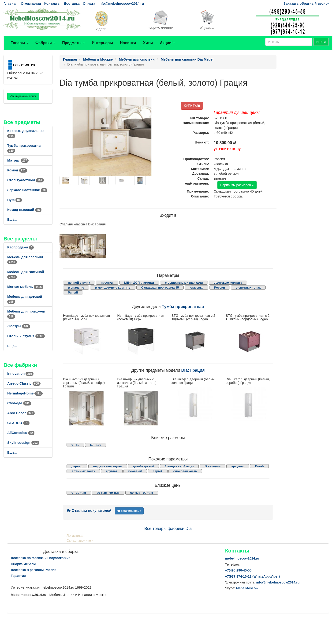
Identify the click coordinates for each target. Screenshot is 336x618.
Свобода (19, 403)
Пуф (14, 200)
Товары (19, 43)
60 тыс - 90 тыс (141, 492)
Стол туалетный (25, 180)
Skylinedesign (23, 442)
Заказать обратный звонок (306, 3)
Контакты (52, 3)
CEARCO (18, 423)
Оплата (89, 3)
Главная (11, 3)
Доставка (71, 3)
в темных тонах (83, 471)
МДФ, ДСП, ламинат (139, 282)
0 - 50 (75, 445)
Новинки (128, 43)
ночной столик (79, 282)
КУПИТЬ (192, 106)
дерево (76, 466)
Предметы (73, 43)
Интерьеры (102, 43)
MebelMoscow (247, 588)
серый (158, 471)
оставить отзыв (129, 511)
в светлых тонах (248, 287)
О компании (31, 3)
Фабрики (45, 43)
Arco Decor (21, 413)
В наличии (212, 466)
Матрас (18, 160)
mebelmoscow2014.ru (242, 558)
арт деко (237, 466)
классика (196, 287)
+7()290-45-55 (238, 570)
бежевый (135, 471)
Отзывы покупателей (89, 511)
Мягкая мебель (25, 287)
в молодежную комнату (113, 287)
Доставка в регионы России (33, 570)
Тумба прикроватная (183, 306)
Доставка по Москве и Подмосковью (41, 558)
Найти (321, 42)
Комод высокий (24, 210)
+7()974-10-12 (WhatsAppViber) (252, 576)
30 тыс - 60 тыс (108, 492)
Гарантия (18, 576)
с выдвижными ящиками (184, 282)
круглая (112, 471)
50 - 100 (95, 445)
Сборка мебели (23, 564)
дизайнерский (143, 466)
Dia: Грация (193, 370)
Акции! (167, 43)
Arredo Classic (24, 383)
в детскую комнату (228, 282)
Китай (259, 466)
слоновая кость (185, 471)
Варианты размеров (237, 185)
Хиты (148, 43)
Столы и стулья (26, 336)
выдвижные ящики (107, 466)
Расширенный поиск (23, 96)
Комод (17, 170)
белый (73, 292)
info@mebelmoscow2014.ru (121, 3)
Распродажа (20, 247)
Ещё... (12, 219)
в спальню (76, 287)
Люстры (18, 326)
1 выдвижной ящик (179, 466)
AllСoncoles (20, 433)
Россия (219, 287)
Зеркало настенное (27, 190)
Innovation (20, 373)
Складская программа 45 (160, 287)
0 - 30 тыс (78, 492)
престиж (107, 282)
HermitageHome (25, 393)
